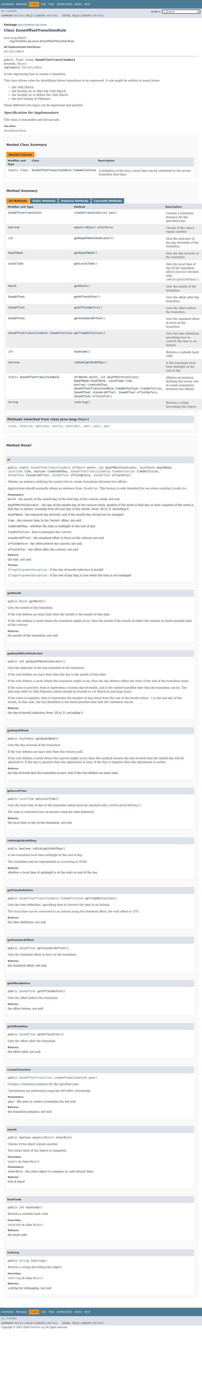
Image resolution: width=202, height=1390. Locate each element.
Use (43, 4)
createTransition (87, 212)
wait (87, 426)
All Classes (9, 11)
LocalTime (15, 263)
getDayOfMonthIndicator (92, 238)
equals (79, 227)
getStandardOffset (88, 318)
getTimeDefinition (88, 333)
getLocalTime (84, 263)
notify (57, 426)
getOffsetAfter (85, 296)
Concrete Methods (108, 200)
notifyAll (73, 426)
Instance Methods (74, 200)
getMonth (80, 285)
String (13, 402)
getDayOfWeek (84, 252)
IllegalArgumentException (27, 569)
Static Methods (44, 200)
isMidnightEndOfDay (89, 362)
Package (21, 4)
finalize (25, 426)
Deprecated (64, 4)
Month (12, 285)
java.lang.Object (15, 37)
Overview (7, 4)
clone (12, 426)
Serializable (14, 51)
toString (80, 402)
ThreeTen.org (37, 1327)
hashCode (80, 351)
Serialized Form (15, 130)
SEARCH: (156, 11)
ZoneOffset (16, 296)
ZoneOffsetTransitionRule (39, 377)
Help (87, 4)
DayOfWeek (15, 252)
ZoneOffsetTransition (24, 212)
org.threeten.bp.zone (32, 24)
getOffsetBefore (86, 307)
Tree (51, 4)
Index (78, 4)
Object (22, 63)
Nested (19, 15)
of (75, 377)
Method (52, 15)
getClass (42, 426)
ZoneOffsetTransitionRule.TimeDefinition (64, 170)
